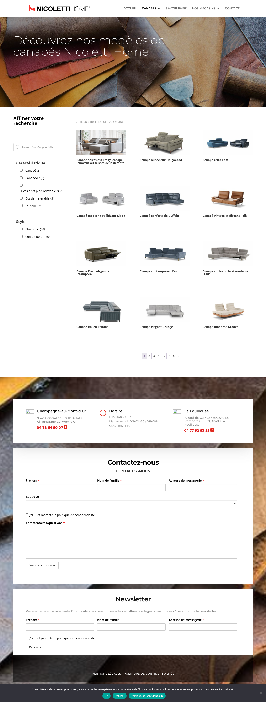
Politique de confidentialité (147, 695)
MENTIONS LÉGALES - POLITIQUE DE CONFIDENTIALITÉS (133, 673)
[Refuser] (261, 693)
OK (106, 695)
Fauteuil (33, 206)
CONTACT (232, 8)
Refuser (119, 695)
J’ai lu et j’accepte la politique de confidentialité (60, 638)
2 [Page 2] (149, 356)
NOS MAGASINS (204, 8)
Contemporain (38, 236)
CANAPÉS (149, 8)
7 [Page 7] (169, 356)
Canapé (32, 170)
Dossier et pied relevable (41, 191)
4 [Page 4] (159, 356)
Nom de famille (109, 480)
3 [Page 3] (154, 356)
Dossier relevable (40, 198)
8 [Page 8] (174, 356)
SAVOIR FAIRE (176, 8)
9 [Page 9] (178, 356)
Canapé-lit (34, 178)
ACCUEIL (130, 8)
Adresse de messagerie (186, 480)
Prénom (33, 480)
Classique (35, 229)
